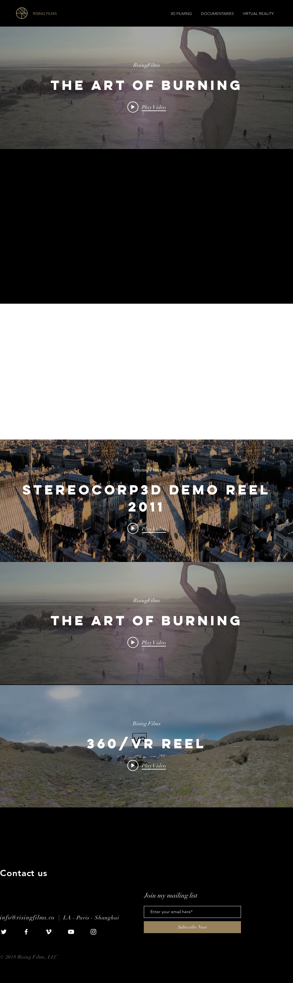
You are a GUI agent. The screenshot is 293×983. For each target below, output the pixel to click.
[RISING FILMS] (66, 14)
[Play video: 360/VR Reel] (146, 765)
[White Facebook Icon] (26, 932)
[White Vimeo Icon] (48, 932)
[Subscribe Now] (192, 927)
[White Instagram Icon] (93, 932)
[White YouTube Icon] (71, 932)
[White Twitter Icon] (3, 932)
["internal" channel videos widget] (146, 88)
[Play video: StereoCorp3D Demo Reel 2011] (146, 528)
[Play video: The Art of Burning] (146, 107)
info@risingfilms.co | (31, 917)
